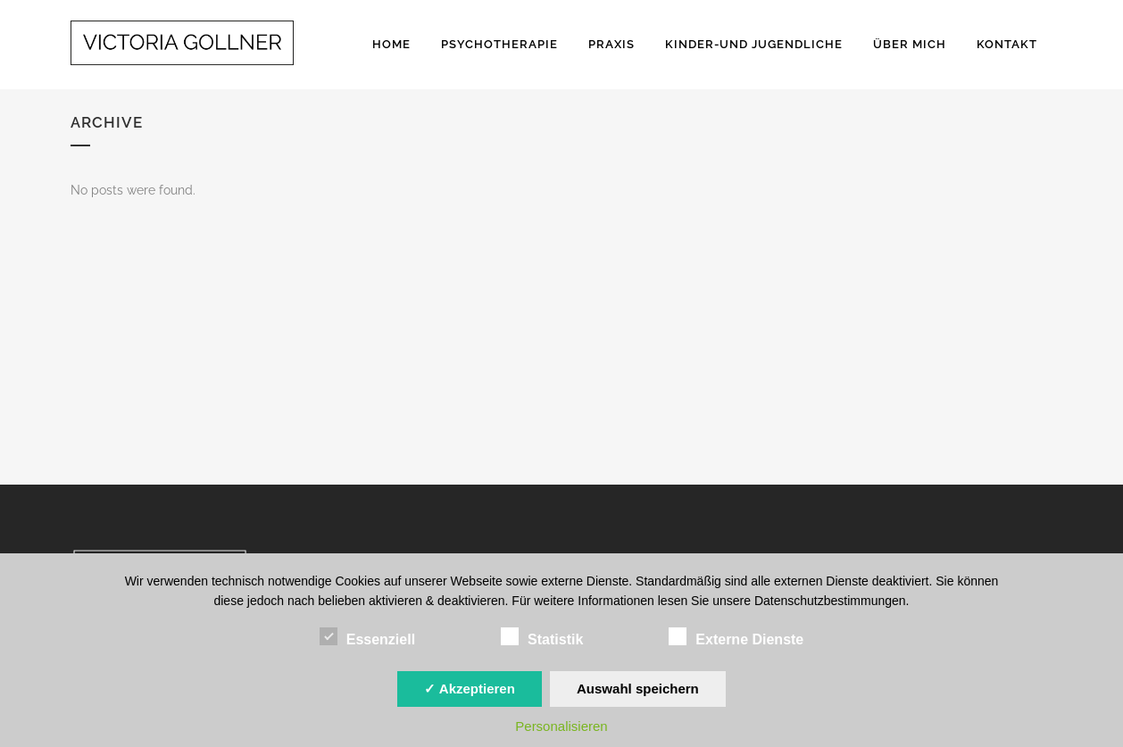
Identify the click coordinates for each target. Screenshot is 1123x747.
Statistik (542, 637)
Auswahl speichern (638, 688)
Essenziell (367, 637)
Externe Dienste (736, 637)
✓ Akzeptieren (469, 688)
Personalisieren (561, 726)
